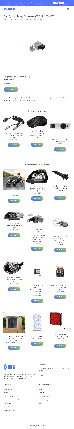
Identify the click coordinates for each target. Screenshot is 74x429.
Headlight (28, 77)
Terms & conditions (44, 396)
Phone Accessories (10, 410)
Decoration (7, 403)
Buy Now (11, 89)
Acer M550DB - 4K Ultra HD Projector (60, 141)
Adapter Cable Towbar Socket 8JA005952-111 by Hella (14, 135)
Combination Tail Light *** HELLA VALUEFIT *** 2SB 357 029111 (60, 336)
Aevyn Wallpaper (37, 336)
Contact (41, 393)
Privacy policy (43, 400)
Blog (40, 389)
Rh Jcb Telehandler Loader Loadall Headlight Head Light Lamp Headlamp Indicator (37, 289)
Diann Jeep (14, 193)
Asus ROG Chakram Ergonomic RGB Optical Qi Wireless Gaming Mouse (37, 134)
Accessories (8, 389)
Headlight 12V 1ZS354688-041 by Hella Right (14, 226)
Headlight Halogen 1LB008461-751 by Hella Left (37, 189)
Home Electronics (10, 407)
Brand (6, 393)
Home (6, 19)
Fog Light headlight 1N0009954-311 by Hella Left (14, 280)
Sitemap (41, 403)
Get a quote (58, 3)
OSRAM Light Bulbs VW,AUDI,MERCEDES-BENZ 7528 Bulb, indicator (60, 239)
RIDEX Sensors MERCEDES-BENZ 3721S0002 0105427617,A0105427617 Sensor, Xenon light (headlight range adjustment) (37, 235)
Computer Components (12, 400)
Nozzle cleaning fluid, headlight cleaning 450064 (60, 188)
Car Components (18, 77)
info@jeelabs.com (44, 375)
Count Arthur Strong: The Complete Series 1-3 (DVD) (60, 287)
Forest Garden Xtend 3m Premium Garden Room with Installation (14, 338)
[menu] (68, 9)
